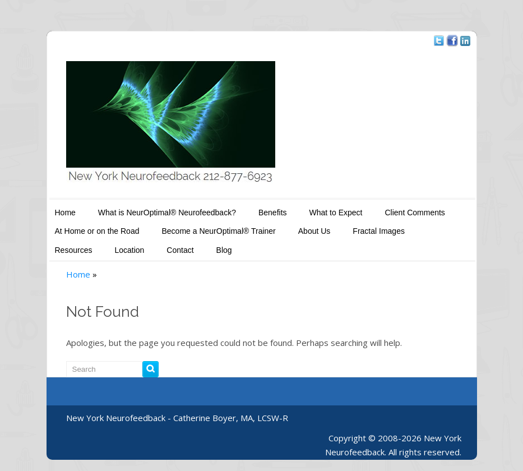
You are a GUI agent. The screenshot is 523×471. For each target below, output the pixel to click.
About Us (314, 231)
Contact (179, 250)
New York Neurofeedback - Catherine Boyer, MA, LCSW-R (177, 417)
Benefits (272, 212)
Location (129, 250)
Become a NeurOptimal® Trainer (218, 231)
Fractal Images (379, 231)
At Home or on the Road (97, 231)
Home (65, 212)
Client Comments (415, 212)
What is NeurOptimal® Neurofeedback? (167, 212)
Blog (224, 250)
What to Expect (336, 212)
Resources (73, 250)
